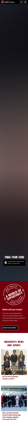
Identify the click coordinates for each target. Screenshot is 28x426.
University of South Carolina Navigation (25, 2)
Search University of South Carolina (21, 2)
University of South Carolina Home (8, 1)
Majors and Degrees (9, 328)
